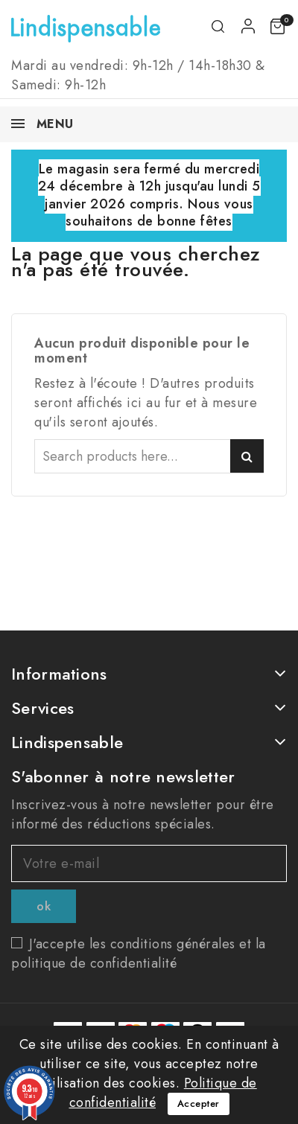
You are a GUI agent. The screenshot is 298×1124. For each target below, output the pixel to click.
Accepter (198, 1103)
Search (247, 456)
